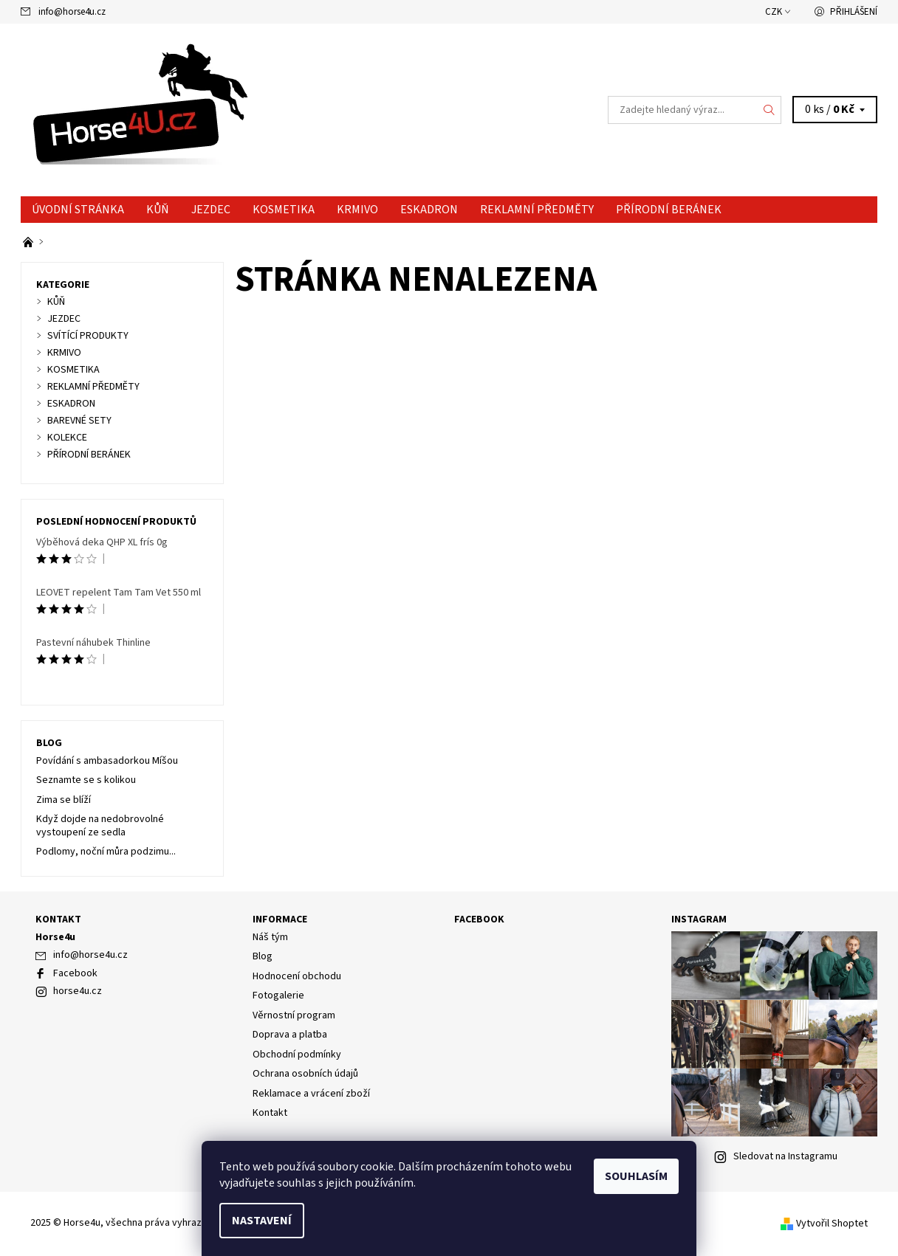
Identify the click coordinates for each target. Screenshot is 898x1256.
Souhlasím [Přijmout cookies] (636, 1176)
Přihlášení (853, 11)
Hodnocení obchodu (297, 976)
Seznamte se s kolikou (86, 780)
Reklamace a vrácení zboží (311, 1093)
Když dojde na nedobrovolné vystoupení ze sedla (100, 826)
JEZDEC (210, 209)
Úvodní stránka (78, 209)
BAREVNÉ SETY (79, 420)
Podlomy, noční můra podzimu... (106, 851)
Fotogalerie (278, 995)
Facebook (75, 973)
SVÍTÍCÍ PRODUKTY (87, 335)
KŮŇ (157, 209)
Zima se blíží (63, 800)
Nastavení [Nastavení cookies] (262, 1220)
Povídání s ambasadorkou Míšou (107, 760)
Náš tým (270, 937)
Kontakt (270, 1112)
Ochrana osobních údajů (305, 1073)
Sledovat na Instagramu (785, 1156)
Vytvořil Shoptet (832, 1223)
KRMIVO (357, 209)
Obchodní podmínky (297, 1054)
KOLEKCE (67, 437)
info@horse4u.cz (72, 11)
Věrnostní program (294, 1015)
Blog (49, 743)
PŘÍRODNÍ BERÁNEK (669, 209)
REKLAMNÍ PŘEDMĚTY (537, 209)
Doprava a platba (290, 1034)
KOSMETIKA (284, 209)
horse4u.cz (77, 991)
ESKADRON (429, 209)
